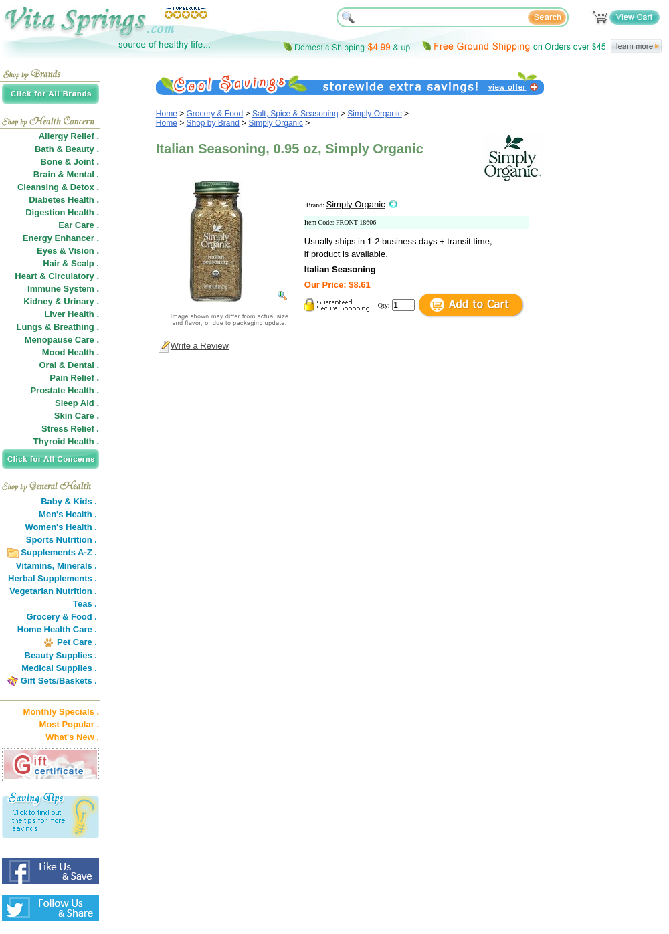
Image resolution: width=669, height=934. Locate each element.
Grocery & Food (215, 113)
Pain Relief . (74, 378)
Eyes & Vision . (68, 251)
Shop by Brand (213, 123)
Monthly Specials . (61, 712)
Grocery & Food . (62, 617)
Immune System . (63, 289)
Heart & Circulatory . (57, 276)
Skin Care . (76, 416)
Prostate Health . (64, 390)
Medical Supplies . (59, 668)
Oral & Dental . (69, 365)
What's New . (72, 737)
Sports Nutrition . (61, 540)
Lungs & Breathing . (58, 327)
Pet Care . (77, 642)
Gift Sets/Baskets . (59, 681)
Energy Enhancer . (61, 238)
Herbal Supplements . (52, 578)
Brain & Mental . (66, 174)
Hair (51, 263)
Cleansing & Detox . (58, 187)
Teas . (85, 604)
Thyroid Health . (66, 441)
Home (166, 113)
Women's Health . (61, 527)
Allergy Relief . (69, 136)
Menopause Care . (62, 340)
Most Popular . (69, 724)
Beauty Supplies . (61, 655)
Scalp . (85, 263)
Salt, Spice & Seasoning (295, 113)
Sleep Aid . (77, 403)
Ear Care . (78, 225)
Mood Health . (70, 352)
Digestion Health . (62, 212)
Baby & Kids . (69, 501)
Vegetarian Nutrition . (53, 591)
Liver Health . (71, 314)
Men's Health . (68, 514)
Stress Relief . (70, 429)
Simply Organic (374, 113)
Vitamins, (35, 566)
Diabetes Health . (64, 200)
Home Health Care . (57, 629)
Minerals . (77, 566)
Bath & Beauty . (67, 149)
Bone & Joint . (70, 162)
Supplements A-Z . (59, 552)
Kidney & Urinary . (61, 301)
